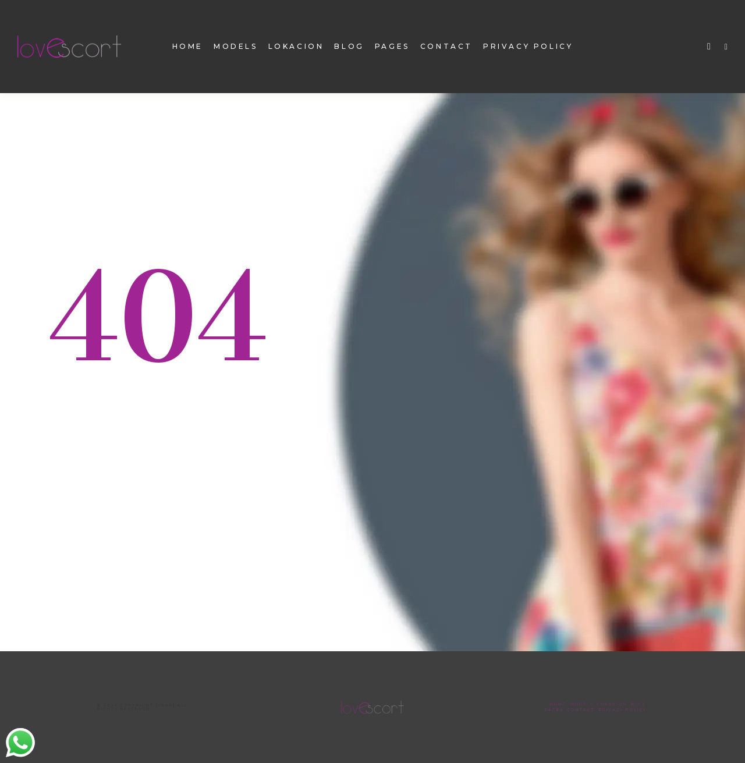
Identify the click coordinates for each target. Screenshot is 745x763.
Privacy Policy (528, 46)
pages (392, 46)
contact (446, 46)
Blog (349, 46)
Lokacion (296, 46)
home (187, 46)
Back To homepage (128, 452)
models (236, 46)
